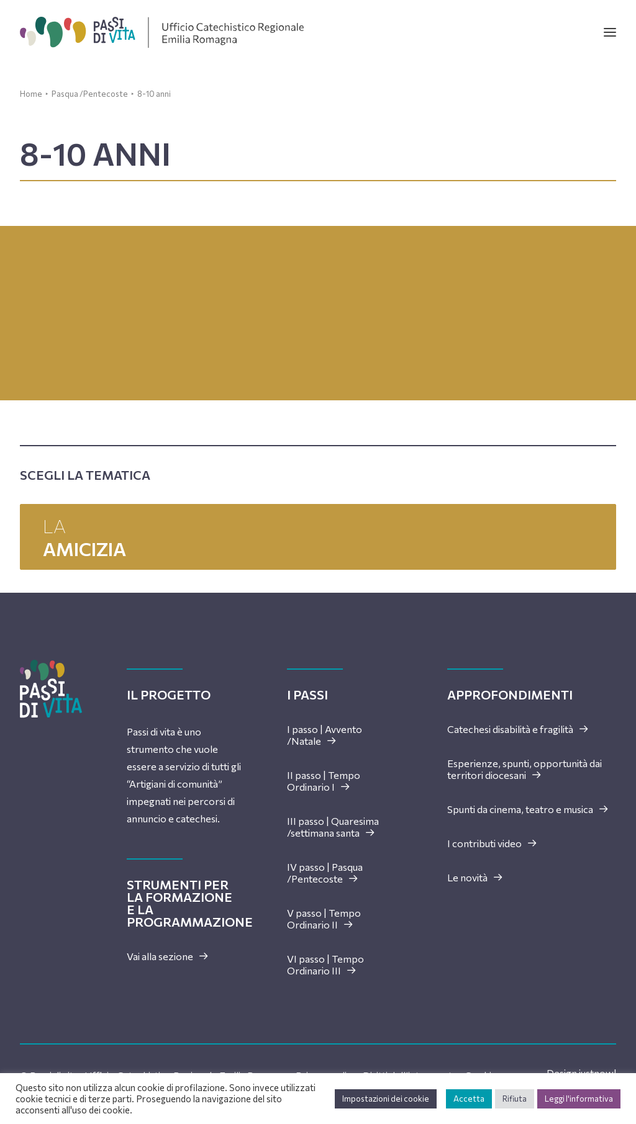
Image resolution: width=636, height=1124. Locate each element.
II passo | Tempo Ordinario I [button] (323, 781)
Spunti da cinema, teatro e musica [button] (528, 809)
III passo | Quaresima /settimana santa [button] (333, 827)
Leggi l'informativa (579, 1099)
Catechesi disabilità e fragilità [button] (518, 729)
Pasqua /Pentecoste (90, 94)
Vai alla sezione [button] (168, 956)
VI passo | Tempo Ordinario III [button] (325, 964)
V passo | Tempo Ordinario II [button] (324, 918)
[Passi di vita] (162, 32)
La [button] (318, 537)
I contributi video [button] (492, 843)
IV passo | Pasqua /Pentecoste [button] (325, 872)
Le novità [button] (475, 877)
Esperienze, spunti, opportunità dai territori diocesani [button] (524, 769)
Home (31, 94)
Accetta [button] (468, 1099)
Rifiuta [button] (514, 1099)
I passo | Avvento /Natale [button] (324, 735)
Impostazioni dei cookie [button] (385, 1099)
